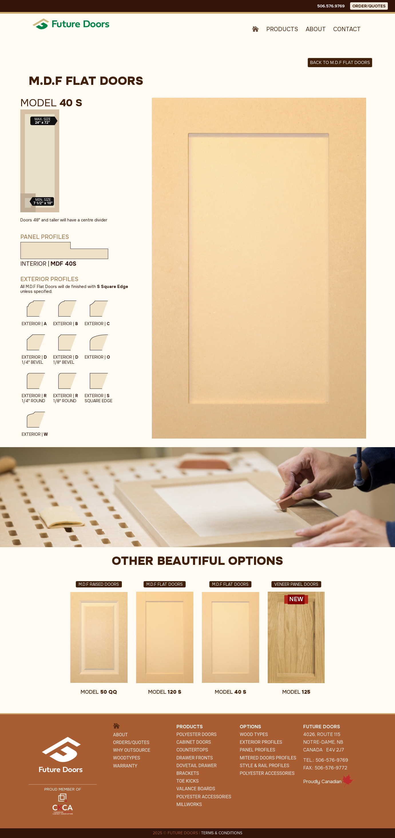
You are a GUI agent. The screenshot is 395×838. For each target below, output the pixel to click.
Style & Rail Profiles (264, 765)
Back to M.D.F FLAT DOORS (340, 62)
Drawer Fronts (194, 758)
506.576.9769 (331, 6)
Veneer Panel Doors (296, 584)
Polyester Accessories (267, 773)
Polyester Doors (196, 734)
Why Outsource (131, 750)
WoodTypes (126, 758)
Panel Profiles (257, 750)
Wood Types (254, 734)
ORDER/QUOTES (369, 6)
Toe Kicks (187, 781)
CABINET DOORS (193, 742)
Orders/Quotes (131, 742)
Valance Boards (195, 788)
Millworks (189, 804)
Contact (347, 29)
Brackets (187, 773)
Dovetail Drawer (196, 765)
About (316, 29)
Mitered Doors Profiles (268, 758)
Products (282, 29)
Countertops (192, 750)
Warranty (125, 766)
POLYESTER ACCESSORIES (203, 796)
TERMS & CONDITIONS (221, 833)
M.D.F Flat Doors (164, 584)
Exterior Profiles (261, 742)
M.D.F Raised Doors (99, 584)
